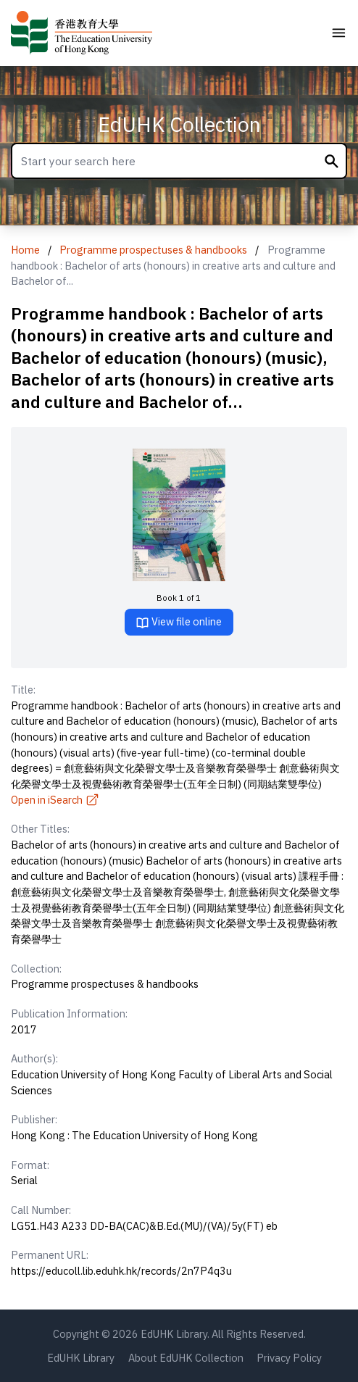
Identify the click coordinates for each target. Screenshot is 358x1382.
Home (25, 250)
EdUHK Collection (179, 124)
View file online (179, 622)
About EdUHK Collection (185, 1358)
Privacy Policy (289, 1358)
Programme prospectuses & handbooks (153, 250)
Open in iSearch (55, 800)
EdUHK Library (81, 1358)
